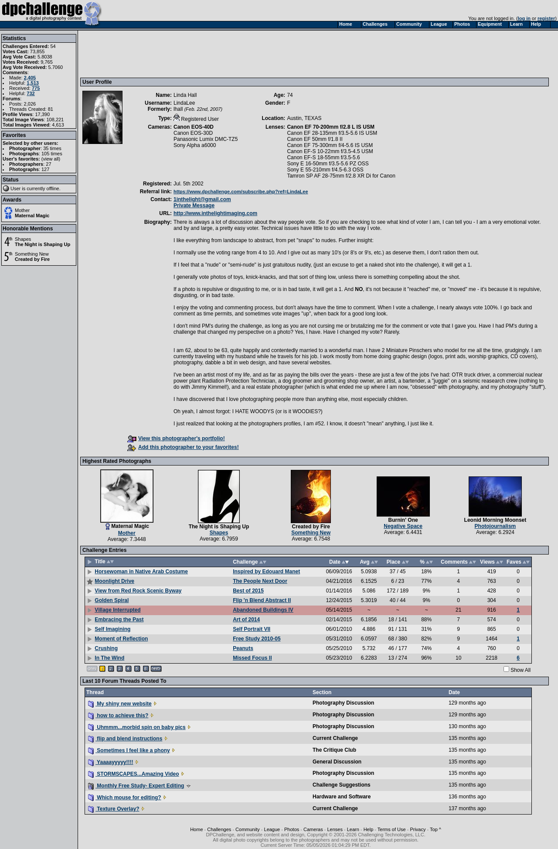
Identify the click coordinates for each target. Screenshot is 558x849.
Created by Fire (32, 259)
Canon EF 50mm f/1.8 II (314, 139)
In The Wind (109, 658)
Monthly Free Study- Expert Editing (136, 786)
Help (369, 829)
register (546, 18)
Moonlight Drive (114, 581)
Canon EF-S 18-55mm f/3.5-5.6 (323, 157)
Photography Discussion (343, 703)
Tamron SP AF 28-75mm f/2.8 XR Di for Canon (341, 176)
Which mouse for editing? (124, 797)
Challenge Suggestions (342, 785)
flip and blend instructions (125, 739)
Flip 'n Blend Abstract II (262, 600)
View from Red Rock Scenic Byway (138, 591)
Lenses (334, 829)
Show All (520, 670)
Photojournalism (495, 526)
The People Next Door (260, 581)
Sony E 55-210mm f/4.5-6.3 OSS (325, 170)
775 (36, 88)
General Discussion (337, 762)
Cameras (313, 829)
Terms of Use (392, 829)
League (272, 829)
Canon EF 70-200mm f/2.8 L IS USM (330, 127)
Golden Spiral (112, 600)
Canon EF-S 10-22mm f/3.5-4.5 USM (330, 151)
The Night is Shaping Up (42, 244)
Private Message (194, 205)
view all (51, 158)
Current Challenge (335, 738)
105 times (51, 153)
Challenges (219, 829)
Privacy (417, 829)
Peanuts (243, 648)
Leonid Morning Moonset (495, 520)
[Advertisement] (241, 53)
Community (247, 829)
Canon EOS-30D (193, 133)
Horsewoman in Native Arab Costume (141, 571)
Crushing (106, 648)
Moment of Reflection (121, 639)
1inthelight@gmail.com (202, 199)
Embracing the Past (119, 619)
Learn (353, 829)
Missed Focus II (252, 658)
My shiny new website (120, 704)
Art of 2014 (246, 619)
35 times (52, 148)
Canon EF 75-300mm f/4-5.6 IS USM (330, 145)
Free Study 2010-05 (256, 639)
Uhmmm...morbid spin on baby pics (137, 727)
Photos (291, 829)
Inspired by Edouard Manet (266, 571)
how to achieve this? (118, 715)
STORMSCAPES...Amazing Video (133, 774)
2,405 (30, 77)
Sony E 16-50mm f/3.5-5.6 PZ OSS (327, 164)
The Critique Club (334, 750)
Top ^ (435, 829)
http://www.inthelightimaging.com (215, 213)
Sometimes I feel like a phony (129, 750)
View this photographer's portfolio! (176, 438)
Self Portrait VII (251, 629)
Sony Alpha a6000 (195, 145)
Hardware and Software (342, 797)
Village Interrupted (117, 610)
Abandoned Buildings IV (263, 610)
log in (524, 18)
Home (196, 829)
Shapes (23, 239)
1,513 (33, 83)
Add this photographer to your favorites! (183, 447)
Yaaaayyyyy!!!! (110, 762)
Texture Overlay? (114, 809)
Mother (22, 210)
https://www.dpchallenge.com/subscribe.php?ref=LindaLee (241, 191)
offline (53, 188)
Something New (32, 254)
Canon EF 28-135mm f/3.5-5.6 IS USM (332, 133)
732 (30, 93)
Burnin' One (403, 520)
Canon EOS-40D (194, 127)
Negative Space (403, 526)
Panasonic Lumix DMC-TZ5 (206, 139)
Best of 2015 (248, 591)
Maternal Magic (32, 215)
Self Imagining (112, 629)
